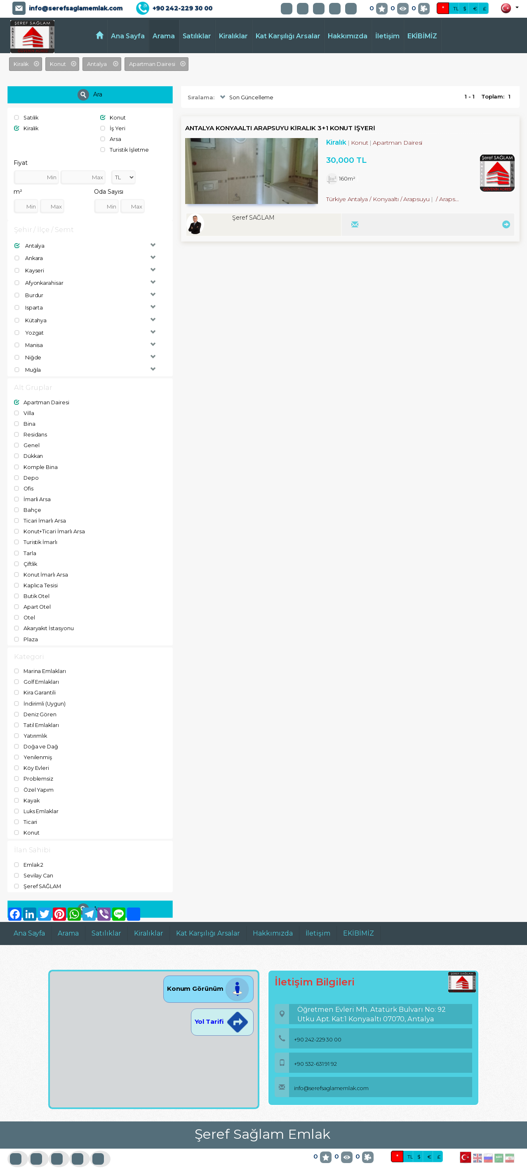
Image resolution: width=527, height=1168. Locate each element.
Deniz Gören (35, 705)
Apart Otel (32, 599)
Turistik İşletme (124, 149)
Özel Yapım (34, 779)
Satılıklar (197, 36)
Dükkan (29, 451)
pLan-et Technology (249, 1162)
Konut (113, 117)
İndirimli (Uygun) (40, 694)
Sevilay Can (34, 863)
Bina (24, 420)
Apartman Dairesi (42, 399)
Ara (90, 95)
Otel (24, 610)
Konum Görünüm (208, 976)
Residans (30, 430)
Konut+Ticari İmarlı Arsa (49, 525)
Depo (26, 472)
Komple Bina (36, 462)
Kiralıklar (233, 36)
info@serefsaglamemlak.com (75, 8)
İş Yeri (112, 128)
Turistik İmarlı (36, 536)
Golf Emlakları (36, 673)
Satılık (27, 117)
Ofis (24, 483)
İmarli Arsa (32, 494)
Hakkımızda (347, 36)
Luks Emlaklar (36, 800)
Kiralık (26, 128)
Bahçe (27, 504)
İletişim (387, 36)
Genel (27, 441)
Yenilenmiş (33, 747)
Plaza (26, 631)
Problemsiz (33, 768)
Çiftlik (26, 557)
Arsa (110, 138)
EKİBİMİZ (422, 36)
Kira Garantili (35, 684)
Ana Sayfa (128, 36)
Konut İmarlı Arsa (41, 568)
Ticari (26, 810)
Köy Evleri (31, 758)
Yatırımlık (30, 726)
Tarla (25, 546)
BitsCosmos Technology (165, 1162)
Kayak (27, 789)
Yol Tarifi (222, 1009)
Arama (164, 36)
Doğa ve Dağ (36, 737)
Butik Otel (32, 589)
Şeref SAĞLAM (38, 874)
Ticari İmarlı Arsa (40, 515)
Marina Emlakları (40, 663)
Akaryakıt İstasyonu (44, 620)
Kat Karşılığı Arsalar (288, 36)
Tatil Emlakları (36, 715)
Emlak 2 (29, 853)
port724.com (58, 1162)
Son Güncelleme (246, 97)
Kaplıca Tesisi (36, 578)
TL (456, 8)
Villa (24, 409)
